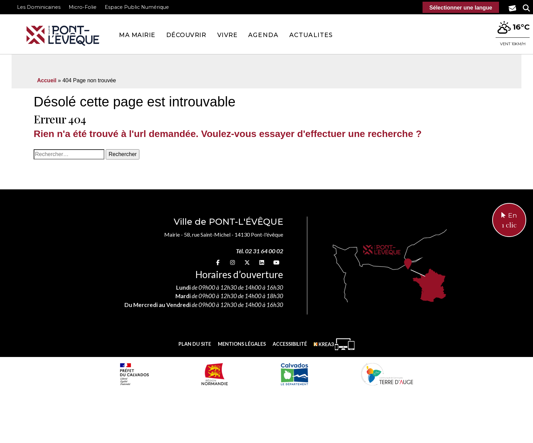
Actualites (311, 34)
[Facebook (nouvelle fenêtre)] (218, 262)
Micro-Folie (83, 7)
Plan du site (194, 344)
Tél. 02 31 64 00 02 (259, 251)
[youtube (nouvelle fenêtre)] (276, 262)
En (509, 220)
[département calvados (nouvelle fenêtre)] (294, 374)
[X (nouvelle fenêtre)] (247, 262)
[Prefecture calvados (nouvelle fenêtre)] (134, 374)
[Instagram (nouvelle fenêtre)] (232, 262)
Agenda (263, 34)
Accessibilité (290, 344)
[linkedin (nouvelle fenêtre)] (261, 262)
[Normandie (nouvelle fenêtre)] (214, 374)
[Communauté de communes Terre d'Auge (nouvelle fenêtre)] (387, 374)
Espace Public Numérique (137, 7)
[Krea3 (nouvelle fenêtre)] (334, 344)
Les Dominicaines (39, 7)
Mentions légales (242, 344)
